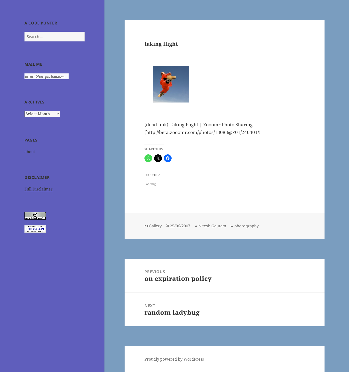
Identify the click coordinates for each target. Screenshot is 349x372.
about (29, 151)
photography (246, 226)
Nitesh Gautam (212, 226)
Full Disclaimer (38, 189)
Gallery (155, 226)
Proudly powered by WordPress (174, 359)
